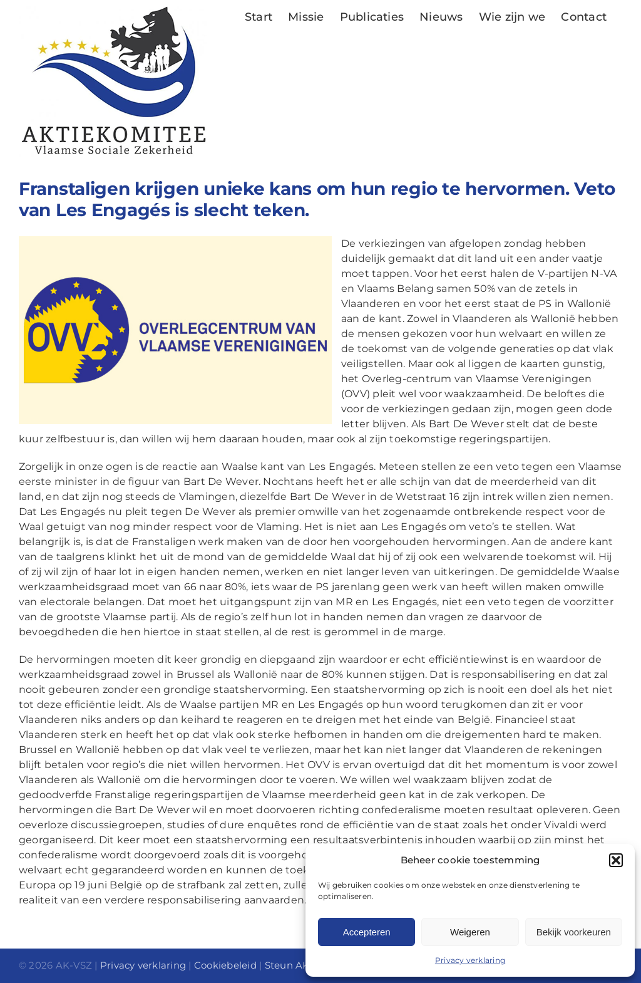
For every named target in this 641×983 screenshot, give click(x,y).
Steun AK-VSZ (298, 965)
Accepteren (367, 932)
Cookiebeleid (225, 965)
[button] (616, 860)
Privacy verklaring (470, 960)
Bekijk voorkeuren (573, 932)
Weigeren (470, 932)
